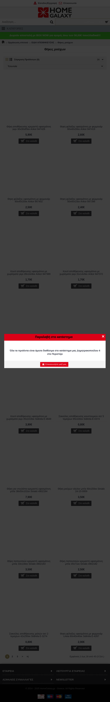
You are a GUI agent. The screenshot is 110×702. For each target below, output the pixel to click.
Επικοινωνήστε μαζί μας (54, 364)
